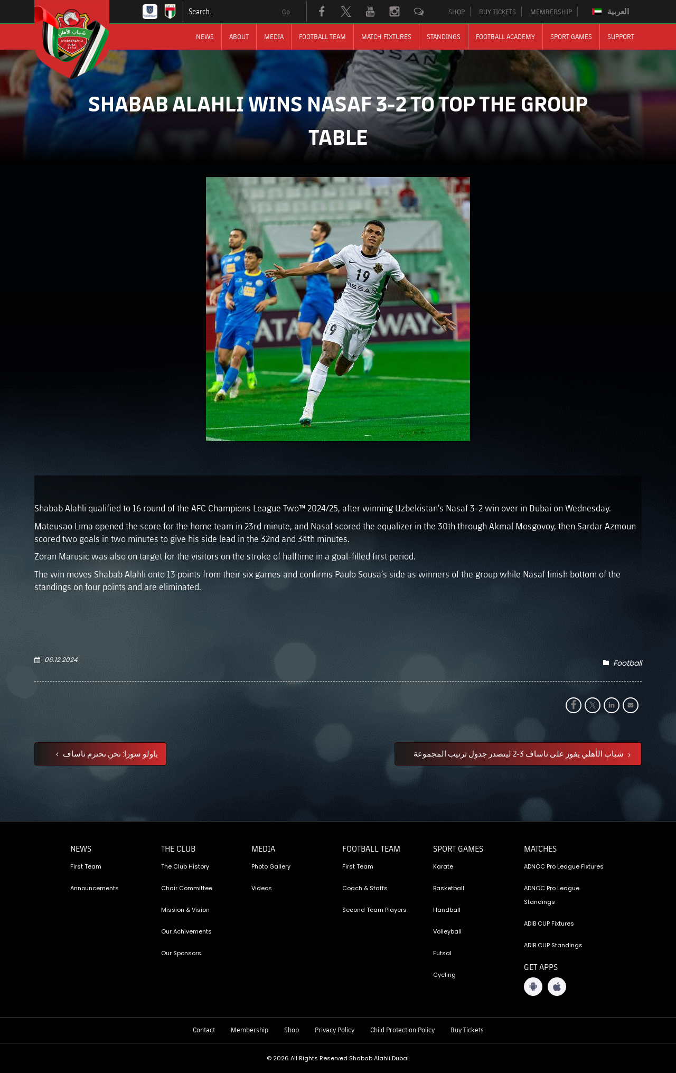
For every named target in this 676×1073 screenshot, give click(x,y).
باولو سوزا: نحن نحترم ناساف (109, 753)
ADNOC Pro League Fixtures (564, 866)
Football (627, 663)
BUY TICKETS (497, 11)
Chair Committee (186, 888)
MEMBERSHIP (551, 11)
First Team (85, 866)
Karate (443, 866)
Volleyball (447, 931)
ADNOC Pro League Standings (551, 895)
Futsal (442, 953)
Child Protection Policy (402, 1029)
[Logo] (81, 39)
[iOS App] (557, 986)
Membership (249, 1029)
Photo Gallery (270, 866)
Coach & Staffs (365, 888)
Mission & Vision (185, 910)
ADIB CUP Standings (553, 945)
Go (286, 11)
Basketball (448, 888)
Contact (204, 1029)
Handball (447, 910)
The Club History (185, 866)
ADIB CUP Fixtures (549, 923)
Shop (291, 1029)
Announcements (94, 888)
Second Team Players (374, 910)
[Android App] (533, 986)
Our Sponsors (181, 953)
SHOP (456, 11)
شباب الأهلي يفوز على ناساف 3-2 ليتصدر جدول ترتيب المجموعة (519, 753)
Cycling (444, 975)
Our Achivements (186, 931)
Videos (261, 888)
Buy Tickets (467, 1029)
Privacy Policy (334, 1029)
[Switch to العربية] (612, 11)
